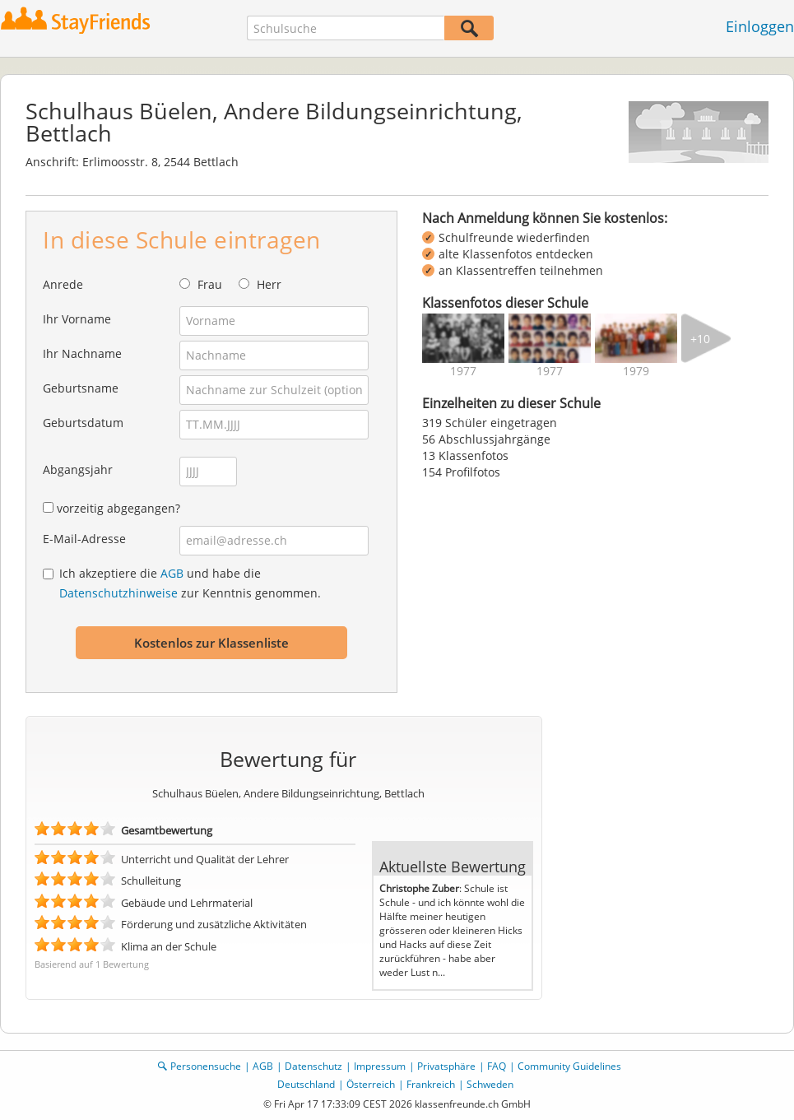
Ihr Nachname (82, 353)
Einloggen (760, 26)
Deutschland (306, 1084)
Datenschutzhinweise (118, 593)
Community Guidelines (569, 1066)
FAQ (496, 1066)
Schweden (490, 1084)
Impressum (380, 1066)
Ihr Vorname (77, 319)
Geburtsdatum (83, 422)
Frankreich (430, 1084)
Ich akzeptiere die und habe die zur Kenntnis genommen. (190, 583)
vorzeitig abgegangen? (118, 508)
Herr (269, 284)
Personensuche (205, 1066)
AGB (171, 573)
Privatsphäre (446, 1066)
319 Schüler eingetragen (489, 422)
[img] (463, 338)
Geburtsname (80, 388)
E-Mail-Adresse (84, 538)
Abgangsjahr (78, 469)
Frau (209, 284)
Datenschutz (313, 1066)
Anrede (63, 284)
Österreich (370, 1084)
